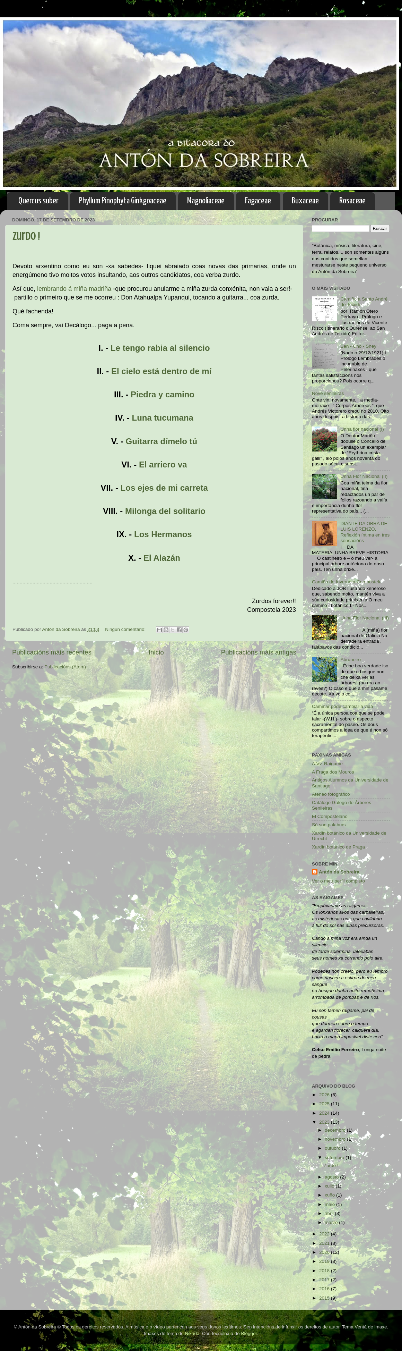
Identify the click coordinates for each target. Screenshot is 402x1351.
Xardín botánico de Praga (338, 847)
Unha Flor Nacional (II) (363, 476)
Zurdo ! (26, 236)
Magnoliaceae (206, 201)
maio (330, 1204)
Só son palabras (329, 824)
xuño (330, 1195)
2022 (325, 1233)
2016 (325, 1288)
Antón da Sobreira (339, 872)
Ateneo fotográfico (331, 794)
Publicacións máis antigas (258, 652)
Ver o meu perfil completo (338, 881)
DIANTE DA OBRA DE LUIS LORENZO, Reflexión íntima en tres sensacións (365, 532)
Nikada (192, 1333)
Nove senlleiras (328, 393)
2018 (325, 1270)
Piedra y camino (162, 394)
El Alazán (161, 558)
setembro (335, 1157)
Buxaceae (305, 201)
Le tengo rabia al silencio (160, 348)
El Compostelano (330, 816)
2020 (325, 1252)
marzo (332, 1222)
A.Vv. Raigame (327, 763)
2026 (325, 1094)
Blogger (249, 1333)
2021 (325, 1243)
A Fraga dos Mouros (333, 772)
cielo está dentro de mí (166, 371)
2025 (325, 1103)
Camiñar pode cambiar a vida (342, 706)
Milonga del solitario (165, 511)
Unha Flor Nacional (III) (364, 617)
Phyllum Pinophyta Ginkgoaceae (122, 201)
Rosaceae (352, 201)
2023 (325, 1122)
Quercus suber (38, 201)
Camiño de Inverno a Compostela (347, 581)
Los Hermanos (163, 534)
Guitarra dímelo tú (162, 441)
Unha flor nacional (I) (362, 429)
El (116, 371)
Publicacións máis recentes (51, 652)
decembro (336, 1130)
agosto (332, 1177)
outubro (333, 1148)
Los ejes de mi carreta (164, 487)
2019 (325, 1261)
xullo (330, 1186)
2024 (325, 1113)
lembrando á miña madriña (74, 288)
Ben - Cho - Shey (358, 346)
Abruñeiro (350, 659)
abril (330, 1213)
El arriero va (163, 464)
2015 (325, 1298)
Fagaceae (258, 201)
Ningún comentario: (126, 629)
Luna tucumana (162, 417)
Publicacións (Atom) (65, 666)
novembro (336, 1139)
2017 (325, 1279)
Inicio (156, 652)
